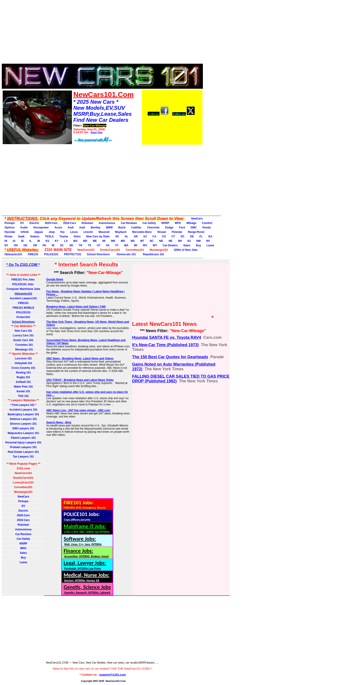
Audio (24, 227)
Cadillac (136, 227)
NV (208, 240)
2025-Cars (51, 223)
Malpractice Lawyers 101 (23, 433)
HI (5, 240)
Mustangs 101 (23, 349)
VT (116, 245)
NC (152, 240)
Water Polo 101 (23, 386)
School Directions (98, 254)
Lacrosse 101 (23, 358)
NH (180, 240)
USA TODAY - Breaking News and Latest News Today (80, 379)
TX (89, 245)
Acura (58, 227)
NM (198, 240)
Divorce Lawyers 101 (23, 423)
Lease (210, 245)
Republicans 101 (152, 254)
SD (71, 245)
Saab (21, 236)
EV (22, 223)
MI (103, 240)
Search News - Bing (58, 422)
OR (35, 245)
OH (16, 245)
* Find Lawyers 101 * (23, 405)
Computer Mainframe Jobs (23, 289)
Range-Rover (196, 232)
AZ (145, 236)
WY (155, 245)
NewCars (197, 218)
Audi (71, 227)
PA (44, 245)
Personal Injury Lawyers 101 (23, 442)
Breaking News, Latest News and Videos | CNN (76, 306)
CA (154, 236)
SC (62, 245)
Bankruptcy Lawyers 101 (23, 414)
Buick (122, 227)
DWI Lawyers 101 (23, 428)
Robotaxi (87, 223)
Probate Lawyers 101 (23, 447)
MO (123, 240)
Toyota (63, 236)
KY (57, 240)
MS (133, 240)
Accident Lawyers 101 (23, 409)
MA (75, 240)
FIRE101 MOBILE (23, 307)
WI (135, 245)
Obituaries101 (13, 254)
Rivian (8, 236)
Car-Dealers (170, 245)
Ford (182, 227)
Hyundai (9, 232)
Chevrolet (153, 227)
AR (136, 236)
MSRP (165, 223)
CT (173, 236)
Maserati (104, 232)
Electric (34, 223)
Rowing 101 (23, 372)
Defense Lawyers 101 (23, 419)
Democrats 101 (125, 254)
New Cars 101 (23, 330)
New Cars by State (98, 236)
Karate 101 (23, 391)
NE (170, 240)
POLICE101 (51, 254)
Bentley (95, 227)
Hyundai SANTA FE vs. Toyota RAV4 (166, 337)
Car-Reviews (129, 223)
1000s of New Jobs (186, 249)
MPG (178, 223)
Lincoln (88, 232)
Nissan (161, 232)
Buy (198, 245)
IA (14, 240)
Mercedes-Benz (142, 232)
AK (117, 236)
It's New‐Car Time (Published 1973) (165, 345)
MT (142, 240)
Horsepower (41, 227)
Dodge (169, 227)
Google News (54, 279)
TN (80, 245)
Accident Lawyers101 (23, 298)
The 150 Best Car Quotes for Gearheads (170, 357)
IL (30, 240)
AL (126, 236)
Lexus (74, 232)
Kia (62, 232)
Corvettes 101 (23, 344)
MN (113, 240)
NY (6, 245)
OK (25, 245)
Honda (206, 227)
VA (107, 245)
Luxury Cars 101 (23, 335)
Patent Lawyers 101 (23, 437)
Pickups (9, 223)
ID (22, 240)
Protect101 (23, 317)
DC (182, 236)
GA (210, 236)
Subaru (34, 236)
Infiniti (25, 232)
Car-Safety (149, 223)
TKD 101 (23, 396)
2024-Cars (69, 223)
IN (38, 240)
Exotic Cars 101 (23, 340)
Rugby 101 (23, 377)
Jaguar (38, 232)
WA (126, 245)
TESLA (49, 236)
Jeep (52, 232)
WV (145, 245)
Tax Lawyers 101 (23, 456)
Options (9, 227)
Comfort (207, 223)
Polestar (177, 232)
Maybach (120, 232)
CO (164, 236)
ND (161, 240)
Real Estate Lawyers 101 (23, 451)
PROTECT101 (72, 254)
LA (66, 240)
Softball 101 (23, 382)
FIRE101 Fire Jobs (23, 279)
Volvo (77, 236)
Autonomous (107, 223)
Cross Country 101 (23, 367)
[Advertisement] (102, 33)
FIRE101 (33, 254)
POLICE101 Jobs (23, 284)
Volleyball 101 (23, 363)
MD (85, 240)
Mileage (191, 223)
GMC (194, 227)
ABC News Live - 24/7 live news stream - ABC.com (78, 410)
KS (47, 240)
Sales (186, 245)
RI (53, 245)
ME (95, 240)
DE (192, 236)
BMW (109, 227)
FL (201, 236)
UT (98, 245)
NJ (189, 240)
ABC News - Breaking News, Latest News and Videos (80, 358)
